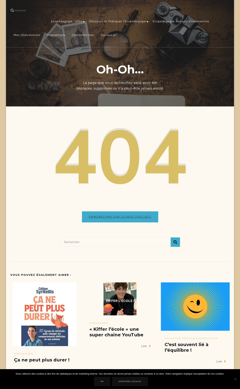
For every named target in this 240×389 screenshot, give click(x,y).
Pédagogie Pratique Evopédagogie (191, 338)
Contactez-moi (83, 35)
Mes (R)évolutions (27, 35)
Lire (146, 346)
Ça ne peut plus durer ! (42, 360)
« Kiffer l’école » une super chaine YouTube (116, 331)
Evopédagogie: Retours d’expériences (181, 21)
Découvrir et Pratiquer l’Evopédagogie (117, 21)
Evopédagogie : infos (66, 21)
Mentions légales (130, 381)
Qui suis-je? (108, 35)
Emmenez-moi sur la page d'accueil (120, 216)
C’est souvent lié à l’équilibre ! (186, 347)
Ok (102, 381)
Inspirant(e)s (56, 35)
